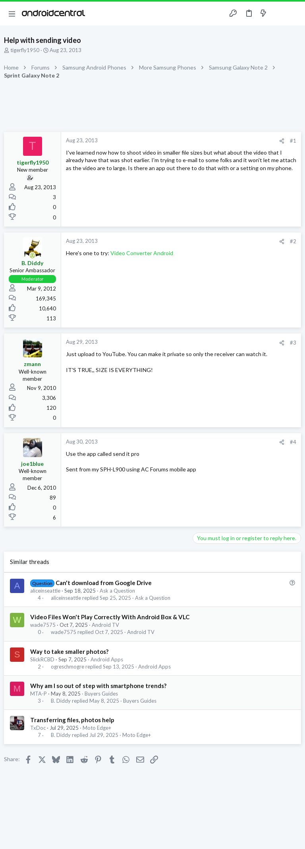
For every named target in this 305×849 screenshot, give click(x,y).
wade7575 (43, 625)
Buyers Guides (101, 693)
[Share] (281, 141)
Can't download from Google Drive (104, 582)
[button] (12, 13)
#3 (293, 342)
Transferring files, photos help (72, 719)
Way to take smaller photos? (69, 651)
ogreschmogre (67, 666)
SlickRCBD (42, 659)
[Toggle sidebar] (279, 13)
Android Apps (107, 659)
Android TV (105, 625)
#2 (293, 241)
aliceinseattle (45, 590)
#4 (293, 442)
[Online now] (32, 255)
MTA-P (38, 693)
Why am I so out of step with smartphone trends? (98, 685)
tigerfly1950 (24, 50)
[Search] (294, 14)
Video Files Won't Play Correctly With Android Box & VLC (109, 616)
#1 (293, 141)
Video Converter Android (141, 253)
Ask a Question (117, 590)
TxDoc (38, 728)
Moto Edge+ (97, 728)
